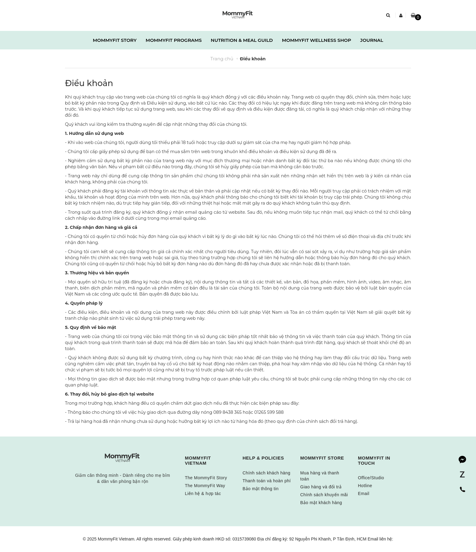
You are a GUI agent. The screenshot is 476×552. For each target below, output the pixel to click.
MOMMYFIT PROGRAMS (174, 40)
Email (363, 493)
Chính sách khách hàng (267, 472)
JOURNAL (371, 40)
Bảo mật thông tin (261, 488)
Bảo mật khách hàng (321, 502)
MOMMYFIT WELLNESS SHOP (316, 40)
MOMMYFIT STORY (115, 40)
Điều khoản (89, 83)
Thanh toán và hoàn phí (267, 480)
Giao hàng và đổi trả (321, 486)
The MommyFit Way (205, 485)
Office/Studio (371, 477)
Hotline (365, 485)
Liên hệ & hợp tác (203, 493)
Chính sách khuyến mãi (324, 494)
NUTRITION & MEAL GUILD (242, 40)
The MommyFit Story (206, 477)
